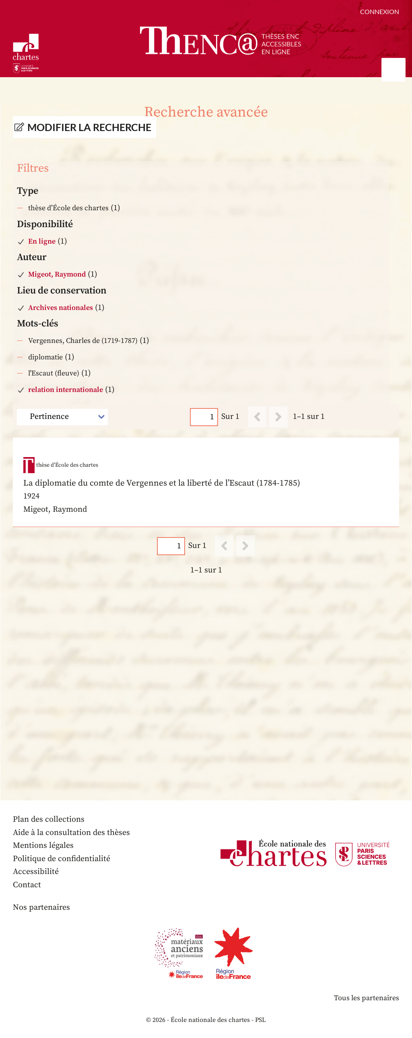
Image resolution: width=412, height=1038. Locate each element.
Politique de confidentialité (61, 859)
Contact (27, 885)
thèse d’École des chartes (68, 208)
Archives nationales (60, 307)
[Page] (204, 417)
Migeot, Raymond (57, 274)
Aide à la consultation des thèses (71, 833)
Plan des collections (48, 819)
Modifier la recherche (89, 127)
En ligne (42, 241)
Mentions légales (43, 846)
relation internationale (65, 389)
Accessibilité (36, 872)
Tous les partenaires (366, 998)
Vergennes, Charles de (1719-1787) (83, 340)
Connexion (379, 11)
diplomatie (45, 357)
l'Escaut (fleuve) (53, 373)
